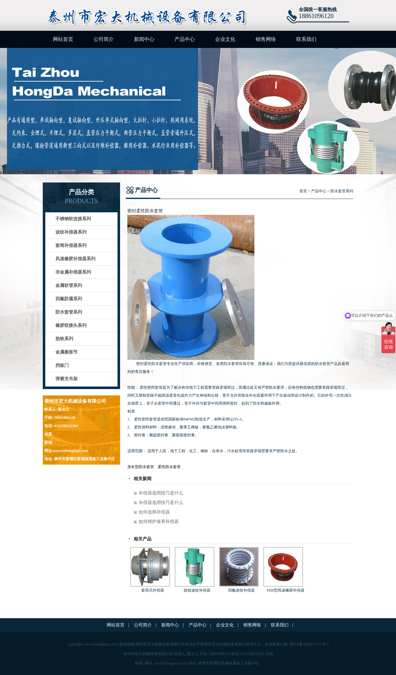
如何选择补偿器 (154, 512)
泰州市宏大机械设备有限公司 (225, 644)
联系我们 (306, 39)
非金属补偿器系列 (73, 272)
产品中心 (185, 39)
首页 (303, 191)
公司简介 (103, 39)
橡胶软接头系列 (70, 325)
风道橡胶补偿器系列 (75, 258)
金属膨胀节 (66, 352)
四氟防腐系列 (68, 298)
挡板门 (62, 365)
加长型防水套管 (140, 467)
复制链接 (126, 644)
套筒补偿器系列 (70, 245)
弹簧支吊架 (66, 378)
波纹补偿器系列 (70, 232)
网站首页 (63, 39)
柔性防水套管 (169, 467)
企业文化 (225, 39)
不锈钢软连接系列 (73, 218)
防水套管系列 (68, 312)
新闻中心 (144, 39)
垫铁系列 (64, 338)
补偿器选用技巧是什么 (161, 493)
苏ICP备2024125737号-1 (309, 644)
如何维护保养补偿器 (159, 521)
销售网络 (266, 39)
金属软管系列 (68, 285)
